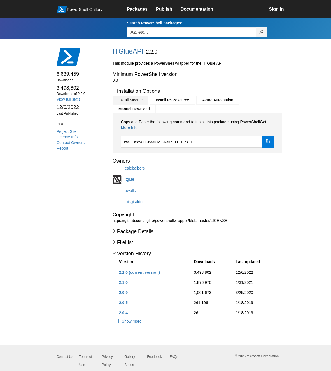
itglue (129, 179)
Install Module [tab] (130, 100)
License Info (67, 137)
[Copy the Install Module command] (268, 142)
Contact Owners (71, 142)
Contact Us (65, 357)
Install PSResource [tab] (172, 100)
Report (62, 148)
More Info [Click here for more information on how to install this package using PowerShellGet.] (129, 127)
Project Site (67, 131)
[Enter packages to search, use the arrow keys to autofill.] (191, 32)
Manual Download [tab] (134, 109)
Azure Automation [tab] (217, 100)
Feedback (154, 357)
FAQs (174, 357)
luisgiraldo (134, 201)
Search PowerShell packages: (154, 23)
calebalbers (135, 168)
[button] (114, 90)
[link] (141, 9)
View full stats (68, 99)
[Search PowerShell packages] (261, 32)
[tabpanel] (197, 133)
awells (130, 190)
